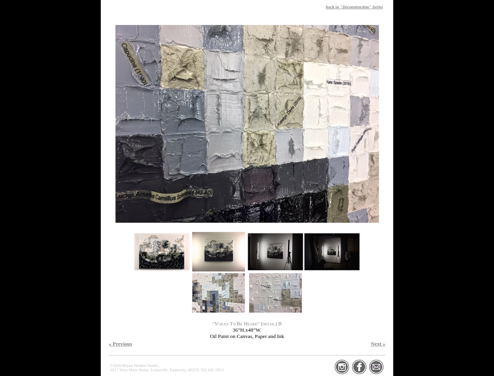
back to (354, 7)
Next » (378, 344)
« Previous (120, 344)
